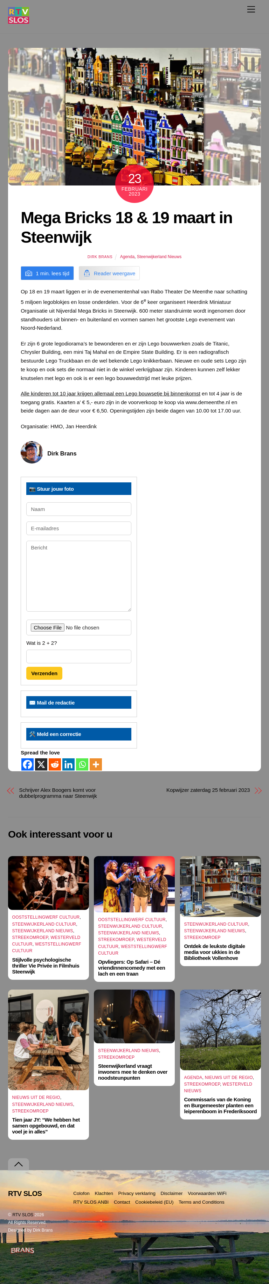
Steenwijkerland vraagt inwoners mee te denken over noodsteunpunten (132, 1072)
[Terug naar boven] (18, 1164)
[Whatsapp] (82, 764)
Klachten (104, 1193)
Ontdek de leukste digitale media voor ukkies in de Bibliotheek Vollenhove (214, 952)
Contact (122, 1202)
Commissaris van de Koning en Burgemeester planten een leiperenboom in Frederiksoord (220, 1105)
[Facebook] (27, 764)
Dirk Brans (100, 257)
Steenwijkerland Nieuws (159, 256)
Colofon (81, 1193)
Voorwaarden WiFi (207, 1193)
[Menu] (251, 9)
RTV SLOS (22, 1214)
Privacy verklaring (137, 1193)
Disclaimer (172, 1193)
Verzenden (44, 673)
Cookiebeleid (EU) (154, 1202)
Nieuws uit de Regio (36, 1097)
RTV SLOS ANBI (91, 1202)
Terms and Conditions (202, 1202)
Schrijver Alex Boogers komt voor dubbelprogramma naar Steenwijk (58, 793)
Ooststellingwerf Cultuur (46, 917)
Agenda (127, 256)
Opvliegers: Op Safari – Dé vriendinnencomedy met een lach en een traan (131, 968)
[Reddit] (55, 764)
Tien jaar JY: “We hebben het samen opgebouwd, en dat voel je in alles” (46, 1126)
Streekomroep (30, 937)
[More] (96, 764)
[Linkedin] (68, 764)
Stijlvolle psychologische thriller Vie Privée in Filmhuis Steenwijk (46, 966)
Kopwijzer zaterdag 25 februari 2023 (208, 790)
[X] (41, 764)
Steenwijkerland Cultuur (44, 924)
